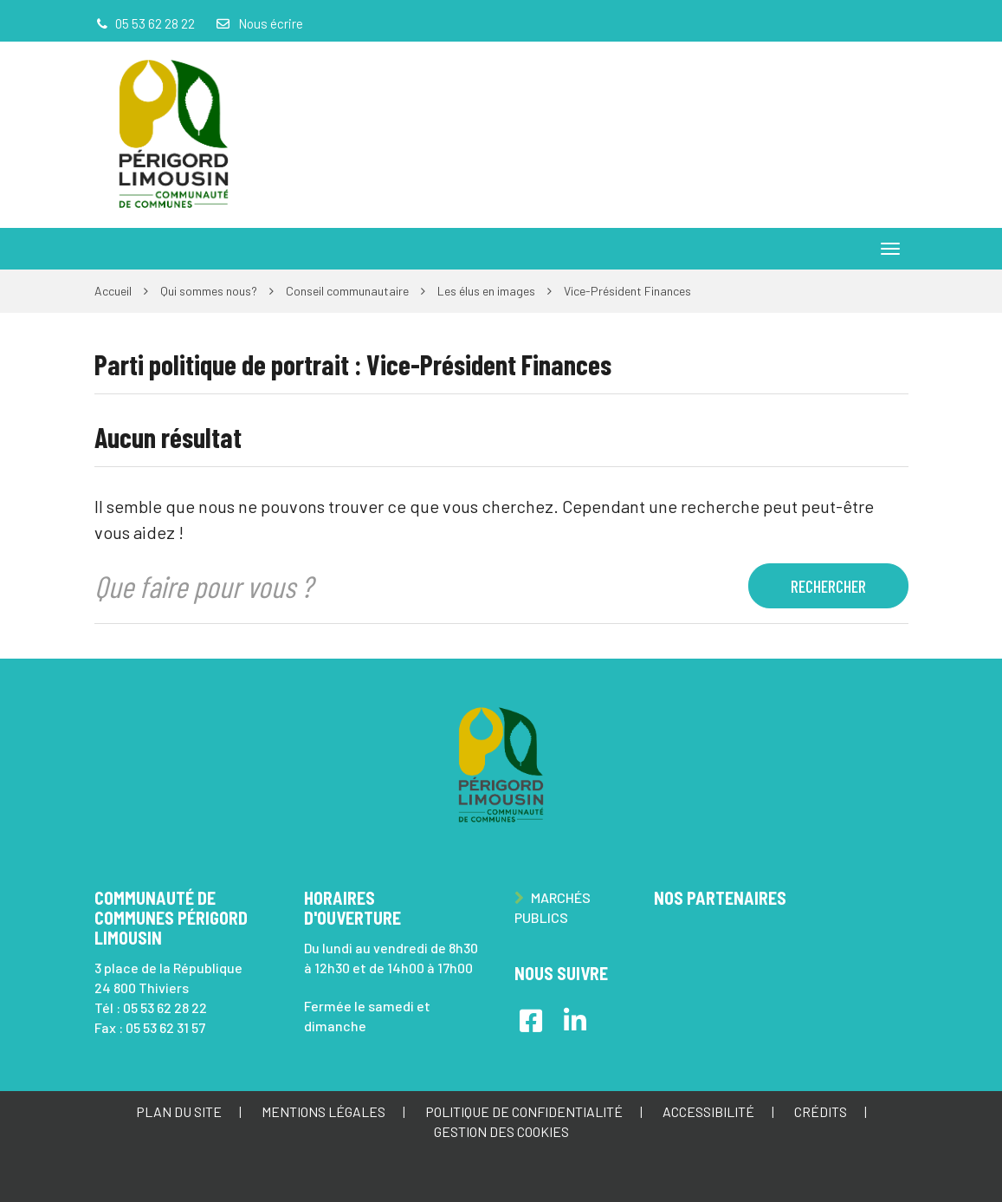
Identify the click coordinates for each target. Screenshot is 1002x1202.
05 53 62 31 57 (165, 1027)
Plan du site (179, 1111)
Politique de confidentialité (524, 1111)
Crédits (820, 1111)
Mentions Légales (323, 1111)
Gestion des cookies (501, 1131)
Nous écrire (259, 23)
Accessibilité (708, 1111)
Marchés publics (552, 907)
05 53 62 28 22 (165, 1007)
